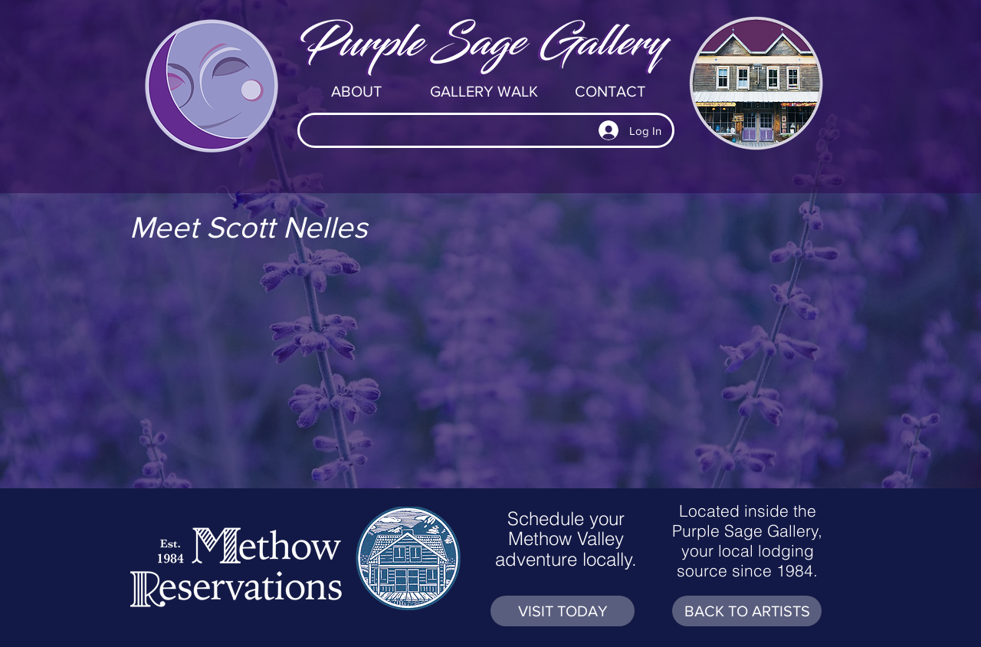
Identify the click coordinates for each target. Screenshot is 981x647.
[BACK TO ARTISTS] (747, 611)
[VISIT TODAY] (562, 611)
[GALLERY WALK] (483, 91)
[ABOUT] (356, 91)
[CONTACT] (610, 91)
